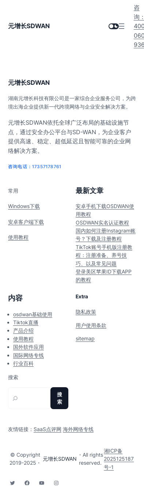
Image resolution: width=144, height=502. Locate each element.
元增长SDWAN (29, 26)
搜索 (13, 377)
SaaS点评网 (47, 429)
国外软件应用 (28, 347)
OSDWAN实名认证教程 (102, 222)
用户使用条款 (91, 325)
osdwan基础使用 (32, 314)
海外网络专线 (78, 429)
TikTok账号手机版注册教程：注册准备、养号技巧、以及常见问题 (104, 255)
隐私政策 (86, 312)
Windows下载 (24, 206)
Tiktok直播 (25, 322)
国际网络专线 (28, 355)
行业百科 (23, 363)
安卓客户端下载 (26, 222)
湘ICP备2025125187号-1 (119, 459)
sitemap (85, 338)
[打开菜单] (121, 26)
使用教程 (18, 237)
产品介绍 (23, 330)
